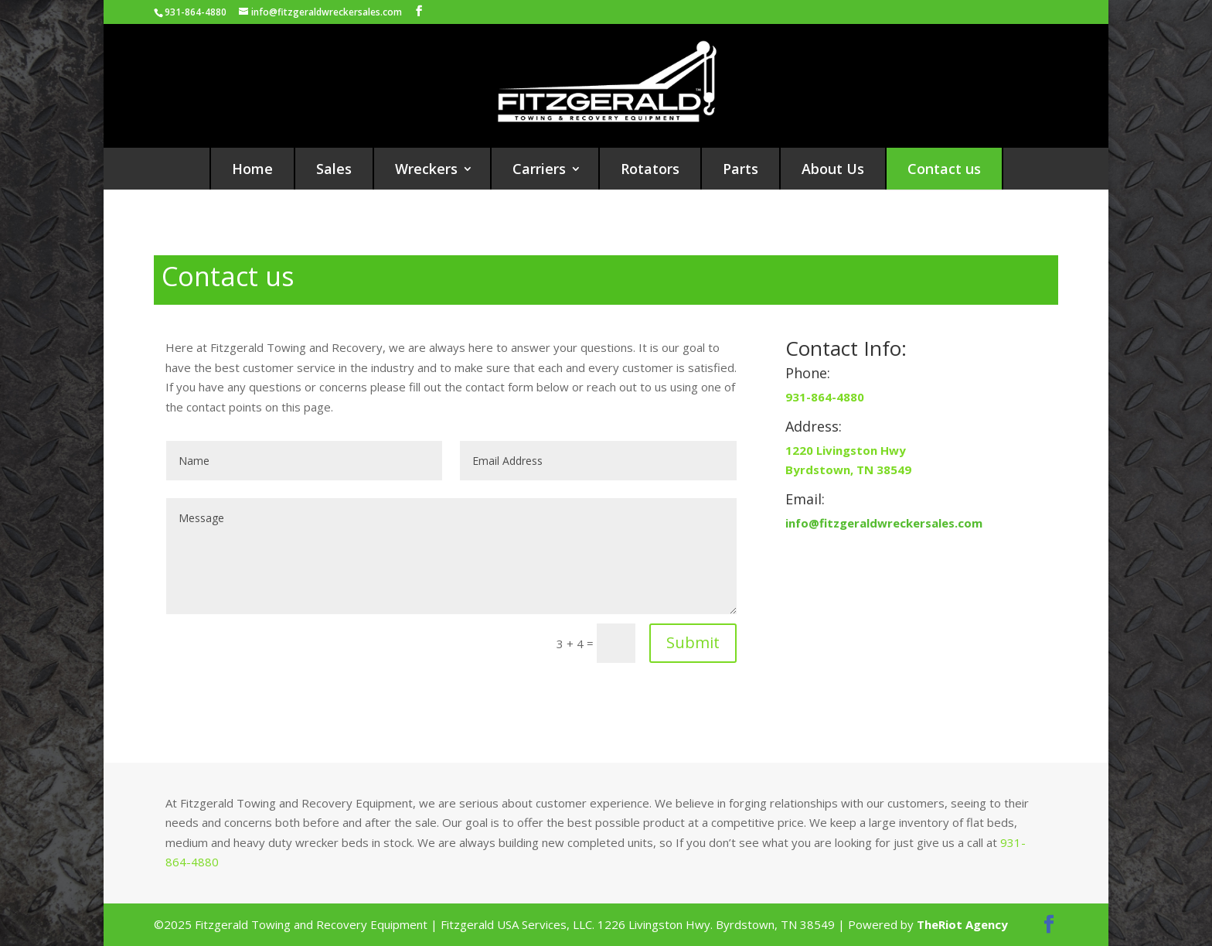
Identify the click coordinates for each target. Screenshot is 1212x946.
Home (252, 168)
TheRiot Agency (962, 924)
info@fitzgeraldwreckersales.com (883, 523)
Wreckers (426, 168)
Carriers (539, 168)
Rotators (650, 168)
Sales (334, 168)
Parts (740, 168)
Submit (693, 642)
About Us (833, 168)
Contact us (944, 168)
